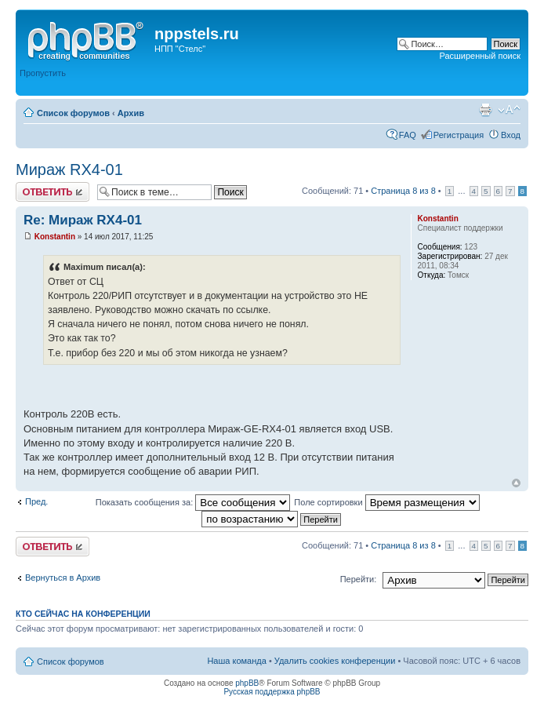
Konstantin (54, 236)
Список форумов (73, 113)
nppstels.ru (196, 33)
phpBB (247, 683)
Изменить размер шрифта (509, 110)
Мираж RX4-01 (69, 169)
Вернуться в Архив (62, 577)
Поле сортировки (386, 502)
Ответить (52, 192)
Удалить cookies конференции (335, 660)
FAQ (407, 135)
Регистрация (458, 135)
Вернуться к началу (516, 483)
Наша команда (236, 660)
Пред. (36, 501)
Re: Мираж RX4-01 (83, 220)
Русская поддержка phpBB (271, 691)
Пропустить (43, 73)
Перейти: (358, 579)
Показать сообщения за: (193, 502)
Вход (510, 135)
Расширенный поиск (479, 55)
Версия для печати (485, 110)
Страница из (403, 190)
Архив (131, 113)
